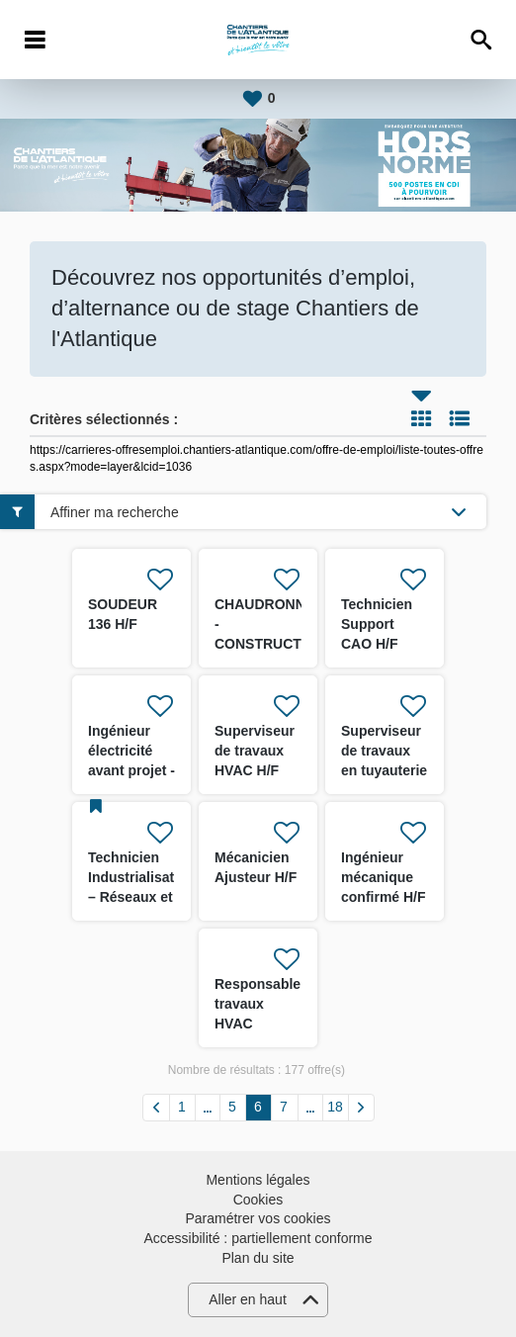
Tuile (421, 418)
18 (335, 1106)
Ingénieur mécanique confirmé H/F (383, 877)
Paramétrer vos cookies (257, 1218)
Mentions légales (257, 1180)
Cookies (258, 1199)
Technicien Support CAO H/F (376, 624)
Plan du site (257, 1258)
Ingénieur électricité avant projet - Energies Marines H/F (131, 770)
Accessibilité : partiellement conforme (257, 1238)
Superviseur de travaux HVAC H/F (255, 750)
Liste (460, 418)
